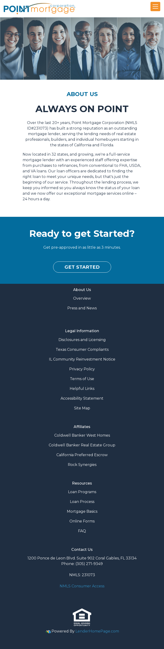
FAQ (82, 531)
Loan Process (82, 501)
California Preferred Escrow (82, 455)
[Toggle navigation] (155, 6)
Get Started (82, 267)
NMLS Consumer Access (82, 586)
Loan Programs (82, 492)
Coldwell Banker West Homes (82, 435)
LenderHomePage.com (97, 631)
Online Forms (82, 521)
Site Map (82, 408)
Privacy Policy (82, 369)
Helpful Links (82, 388)
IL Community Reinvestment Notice (82, 359)
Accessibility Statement (82, 398)
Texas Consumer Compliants (82, 349)
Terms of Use (82, 379)
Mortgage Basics (82, 511)
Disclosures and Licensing (82, 340)
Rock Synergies (82, 464)
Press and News (82, 308)
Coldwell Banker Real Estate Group (82, 445)
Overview (82, 298)
